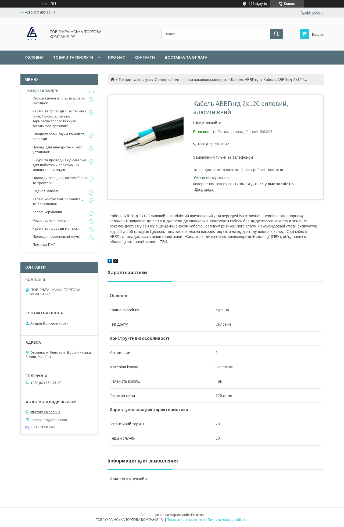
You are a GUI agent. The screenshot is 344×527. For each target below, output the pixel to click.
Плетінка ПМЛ (44, 245)
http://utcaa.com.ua (45, 412)
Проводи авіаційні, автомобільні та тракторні (60, 180)
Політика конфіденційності (227, 520)
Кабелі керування (47, 212)
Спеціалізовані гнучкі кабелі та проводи (59, 136)
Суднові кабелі (45, 191)
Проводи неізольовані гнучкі (56, 236)
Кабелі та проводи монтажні (56, 228)
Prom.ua (197, 515)
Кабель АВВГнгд (245, 79)
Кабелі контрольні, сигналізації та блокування (59, 201)
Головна (34, 57)
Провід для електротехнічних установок (57, 149)
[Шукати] (276, 34)
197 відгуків (258, 4)
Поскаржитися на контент (186, 520)
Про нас (116, 57)
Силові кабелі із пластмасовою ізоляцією (191, 79)
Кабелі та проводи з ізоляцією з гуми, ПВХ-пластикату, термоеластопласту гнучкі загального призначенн (60, 118)
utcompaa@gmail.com (49, 420)
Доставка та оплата (185, 57)
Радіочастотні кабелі (50, 220)
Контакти (145, 57)
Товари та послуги (73, 57)
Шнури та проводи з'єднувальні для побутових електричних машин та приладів (59, 165)
